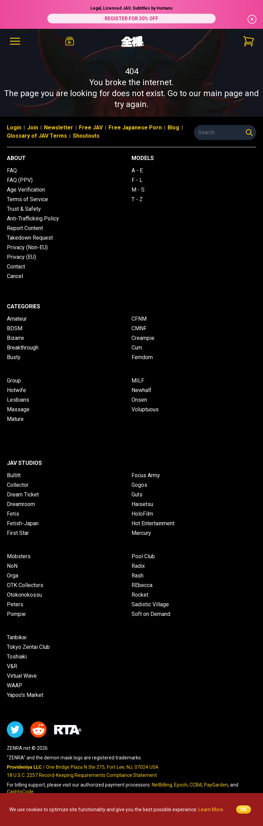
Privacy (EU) (21, 257)
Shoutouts (86, 136)
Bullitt (14, 475)
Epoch (180, 785)
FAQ (12, 170)
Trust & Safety (24, 209)
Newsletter (58, 127)
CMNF (139, 328)
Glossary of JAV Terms (37, 136)
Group (14, 380)
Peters (15, 604)
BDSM (14, 328)
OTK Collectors (25, 585)
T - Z (137, 199)
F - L (137, 180)
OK (243, 809)
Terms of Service (27, 199)
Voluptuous (145, 409)
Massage (18, 409)
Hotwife (16, 390)
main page (223, 93)
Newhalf (141, 390)
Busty (14, 357)
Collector (17, 485)
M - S (138, 189)
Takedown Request (30, 237)
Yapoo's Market (25, 695)
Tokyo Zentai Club (28, 647)
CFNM (139, 319)
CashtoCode (20, 791)
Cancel (15, 276)
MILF (138, 380)
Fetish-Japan (22, 523)
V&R (12, 666)
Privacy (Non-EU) (27, 247)
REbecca (142, 585)
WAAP (14, 685)
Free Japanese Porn (135, 127)
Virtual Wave (22, 676)
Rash (138, 575)
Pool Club (143, 556)
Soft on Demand (151, 614)
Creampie (143, 338)
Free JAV (91, 127)
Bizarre (15, 338)
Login (14, 127)
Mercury (141, 533)
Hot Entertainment (153, 523)
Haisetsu (142, 504)
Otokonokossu (24, 595)
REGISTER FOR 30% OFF (131, 18)
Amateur (17, 319)
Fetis (13, 513)
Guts (137, 494)
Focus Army (146, 475)
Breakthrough (22, 347)
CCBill (196, 785)
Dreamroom (21, 504)
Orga (12, 575)
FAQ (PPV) (20, 180)
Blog (173, 127)
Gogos (139, 485)
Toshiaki (17, 656)
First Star (18, 533)
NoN (12, 566)
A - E (137, 170)
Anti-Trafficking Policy (33, 218)
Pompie (16, 614)
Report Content (25, 228)
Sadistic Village (150, 604)
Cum (137, 347)
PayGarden (216, 785)
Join (32, 127)
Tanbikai (16, 637)
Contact (16, 266)
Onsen (139, 400)
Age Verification (26, 189)
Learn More (210, 809)
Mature (15, 419)
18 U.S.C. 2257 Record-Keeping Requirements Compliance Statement (82, 775)
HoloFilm (142, 513)
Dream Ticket (23, 494)
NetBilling (162, 785)
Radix (138, 566)
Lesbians (18, 400)
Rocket (140, 595)
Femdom (142, 357)
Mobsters (19, 556)
